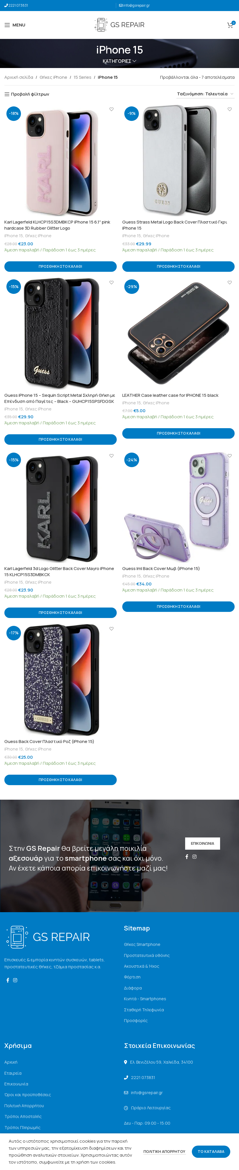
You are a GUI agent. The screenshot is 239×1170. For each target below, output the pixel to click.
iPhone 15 (13, 235)
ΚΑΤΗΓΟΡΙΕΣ (117, 61)
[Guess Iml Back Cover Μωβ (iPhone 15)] (179, 507)
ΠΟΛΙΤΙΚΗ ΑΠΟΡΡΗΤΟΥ (165, 1151)
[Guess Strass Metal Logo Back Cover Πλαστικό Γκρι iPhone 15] (179, 160)
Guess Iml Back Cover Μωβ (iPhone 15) (161, 568)
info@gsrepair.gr (136, 5)
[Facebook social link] (187, 857)
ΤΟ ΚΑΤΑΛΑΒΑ (211, 1151)
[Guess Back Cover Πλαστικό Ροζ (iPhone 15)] (60, 680)
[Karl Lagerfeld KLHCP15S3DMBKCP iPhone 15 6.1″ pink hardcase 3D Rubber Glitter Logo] (60, 160)
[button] (60, 266)
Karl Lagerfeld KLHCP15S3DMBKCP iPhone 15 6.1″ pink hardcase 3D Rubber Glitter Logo (57, 225)
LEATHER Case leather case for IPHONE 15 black (171, 395)
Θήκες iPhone (53, 77)
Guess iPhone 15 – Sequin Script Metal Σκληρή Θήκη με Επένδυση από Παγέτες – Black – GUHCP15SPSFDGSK (59, 398)
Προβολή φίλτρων (30, 94)
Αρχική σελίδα (18, 77)
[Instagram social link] (194, 857)
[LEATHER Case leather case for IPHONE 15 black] (179, 333)
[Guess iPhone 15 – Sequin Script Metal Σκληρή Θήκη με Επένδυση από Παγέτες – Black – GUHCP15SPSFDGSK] (60, 333)
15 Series (82, 77)
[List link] (179, 944)
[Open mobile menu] (14, 25)
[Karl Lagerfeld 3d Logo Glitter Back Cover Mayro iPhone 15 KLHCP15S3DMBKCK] (60, 507)
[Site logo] (119, 25)
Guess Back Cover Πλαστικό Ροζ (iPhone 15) (49, 741)
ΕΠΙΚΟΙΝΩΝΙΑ (202, 843)
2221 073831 (18, 5)
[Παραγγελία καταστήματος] (205, 94)
